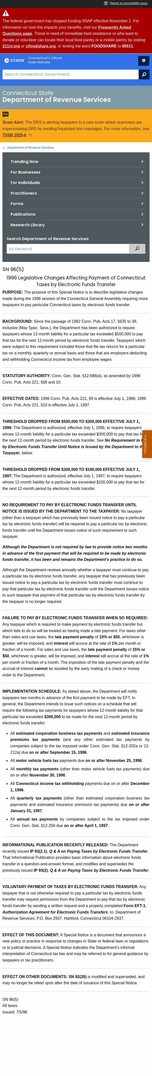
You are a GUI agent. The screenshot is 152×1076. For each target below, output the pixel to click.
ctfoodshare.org (41, 46)
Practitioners (24, 193)
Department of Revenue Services (30, 147)
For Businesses (25, 172)
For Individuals (25, 182)
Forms (17, 203)
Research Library (28, 225)
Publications (23, 214)
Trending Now (24, 161)
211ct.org (11, 46)
